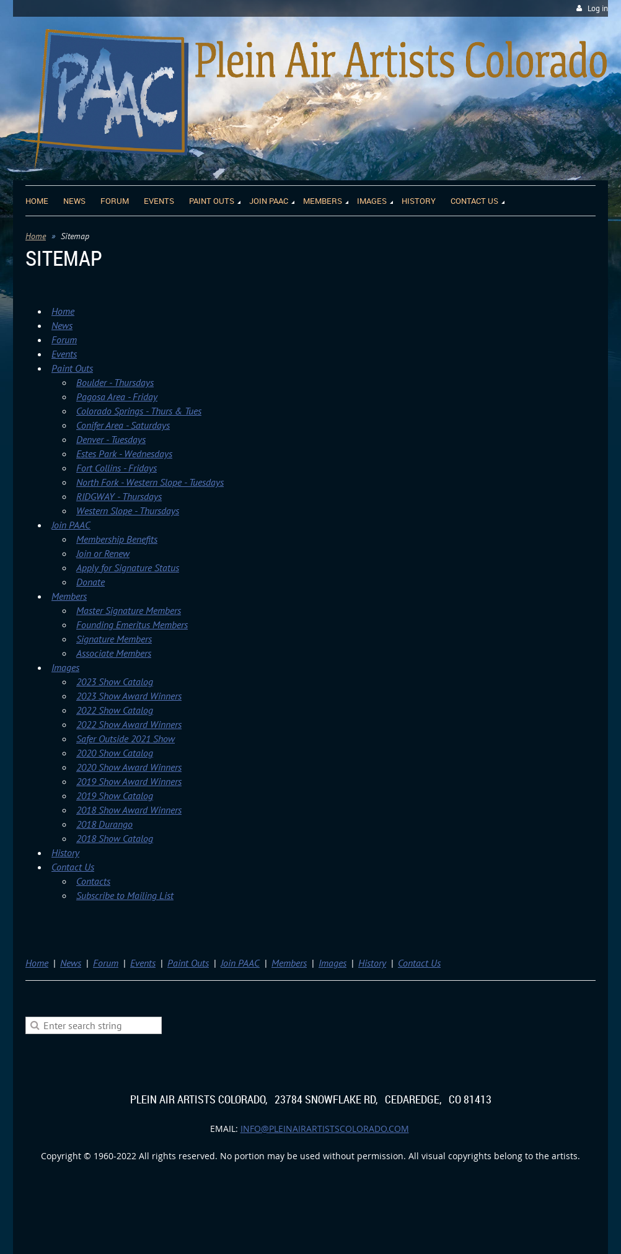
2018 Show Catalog (114, 838)
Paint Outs (72, 368)
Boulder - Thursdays (115, 382)
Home (35, 236)
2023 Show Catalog (114, 681)
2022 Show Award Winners (129, 724)
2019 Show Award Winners (129, 781)
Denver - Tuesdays (111, 439)
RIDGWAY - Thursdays (119, 496)
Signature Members (114, 639)
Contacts (93, 881)
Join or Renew (103, 553)
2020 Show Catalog (114, 753)
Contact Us (72, 867)
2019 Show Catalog (114, 795)
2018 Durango (104, 824)
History (65, 852)
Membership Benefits (116, 539)
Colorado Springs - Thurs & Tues (138, 411)
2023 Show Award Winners (129, 696)
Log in (598, 8)
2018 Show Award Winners (129, 810)
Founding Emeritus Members (132, 624)
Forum (64, 339)
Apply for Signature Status (127, 567)
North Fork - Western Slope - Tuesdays (150, 482)
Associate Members (113, 653)
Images (65, 667)
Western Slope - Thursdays (127, 510)
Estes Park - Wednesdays (124, 453)
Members (69, 596)
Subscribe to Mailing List (125, 895)
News (62, 325)
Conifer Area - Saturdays (123, 425)
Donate (90, 582)
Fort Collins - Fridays (116, 468)
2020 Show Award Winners (129, 767)
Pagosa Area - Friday (116, 396)
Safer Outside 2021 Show (125, 738)
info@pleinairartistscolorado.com (324, 1128)
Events (64, 354)
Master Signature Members (128, 610)
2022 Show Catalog (114, 710)
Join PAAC (70, 525)
